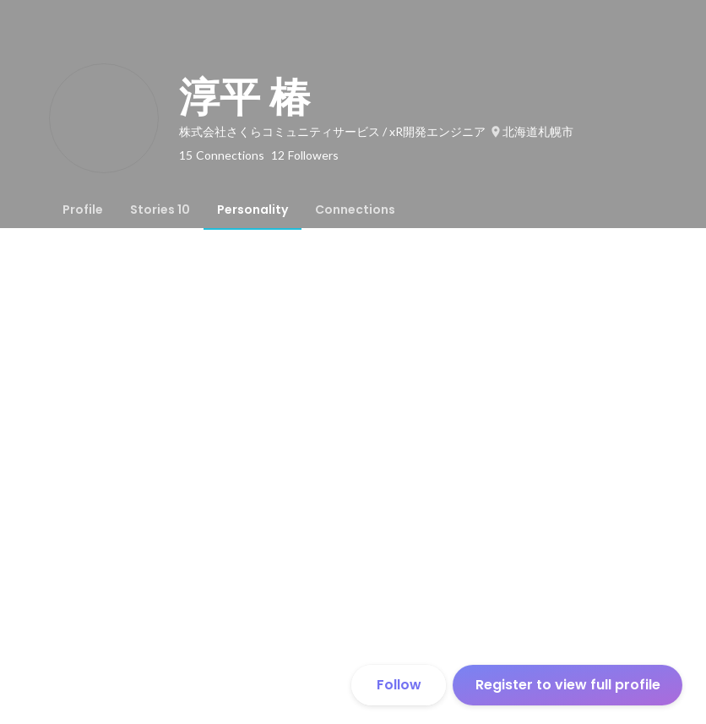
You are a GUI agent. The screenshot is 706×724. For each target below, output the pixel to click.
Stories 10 (160, 209)
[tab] (83, 209)
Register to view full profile (567, 684)
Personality (252, 209)
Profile (82, 209)
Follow (399, 684)
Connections (355, 209)
